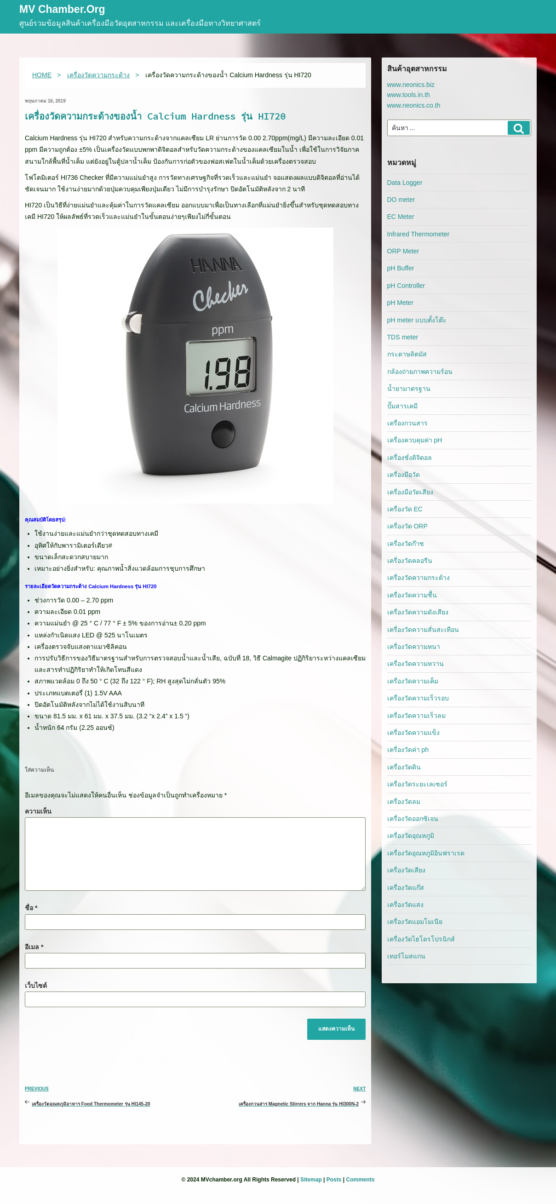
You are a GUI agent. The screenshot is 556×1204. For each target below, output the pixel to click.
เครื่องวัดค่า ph (408, 749)
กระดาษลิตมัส (407, 354)
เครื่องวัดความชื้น (412, 595)
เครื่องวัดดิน (404, 767)
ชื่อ (31, 908)
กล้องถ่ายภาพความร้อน (420, 371)
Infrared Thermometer (418, 234)
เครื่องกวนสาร (407, 423)
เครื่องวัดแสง (405, 904)
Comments (360, 1179)
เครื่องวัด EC (405, 509)
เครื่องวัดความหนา (413, 646)
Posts (334, 1179)
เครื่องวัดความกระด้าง (418, 577)
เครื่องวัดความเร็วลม (416, 715)
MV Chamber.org (62, 10)
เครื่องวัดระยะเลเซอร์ (417, 784)
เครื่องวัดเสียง (406, 870)
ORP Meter (403, 251)
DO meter (401, 199)
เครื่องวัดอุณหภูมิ (410, 835)
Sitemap (311, 1179)
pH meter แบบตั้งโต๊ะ (417, 320)
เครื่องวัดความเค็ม (412, 681)
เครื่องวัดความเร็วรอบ (418, 698)
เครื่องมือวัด (403, 474)
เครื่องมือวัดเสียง (410, 492)
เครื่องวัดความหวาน (415, 663)
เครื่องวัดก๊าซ (405, 543)
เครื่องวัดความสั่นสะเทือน (423, 629)
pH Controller (406, 285)
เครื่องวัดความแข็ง (413, 732)
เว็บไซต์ (36, 985)
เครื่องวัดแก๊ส (405, 887)
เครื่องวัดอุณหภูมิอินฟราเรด (425, 853)
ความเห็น (38, 811)
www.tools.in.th (408, 94)
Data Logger (405, 182)
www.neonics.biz (411, 84)
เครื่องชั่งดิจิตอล (409, 457)
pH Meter (400, 302)
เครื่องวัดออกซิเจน (412, 818)
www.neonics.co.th (414, 105)
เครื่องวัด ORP (407, 526)
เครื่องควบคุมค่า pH (414, 440)
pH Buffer (400, 268)
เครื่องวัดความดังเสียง (417, 612)
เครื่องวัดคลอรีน (409, 560)
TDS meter (402, 337)
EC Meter (400, 216)
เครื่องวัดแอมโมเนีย (414, 921)
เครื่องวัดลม (403, 801)
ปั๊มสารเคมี (402, 406)
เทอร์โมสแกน (406, 956)
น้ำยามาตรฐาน (408, 388)
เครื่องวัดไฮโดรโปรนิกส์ (421, 939)
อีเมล (34, 947)
